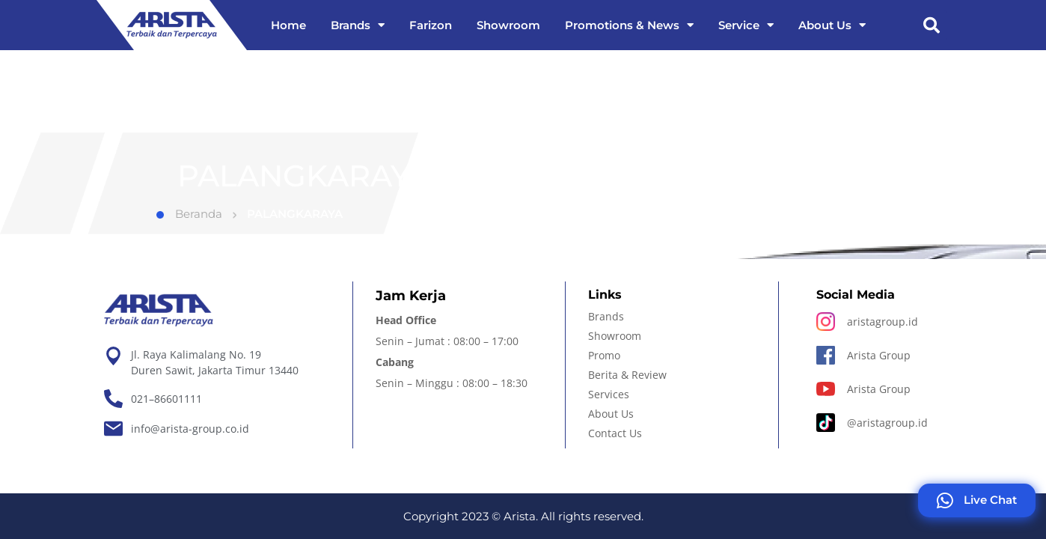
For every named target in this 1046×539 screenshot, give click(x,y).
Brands (358, 25)
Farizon (430, 25)
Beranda (189, 230)
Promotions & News (629, 25)
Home (288, 25)
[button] (931, 25)
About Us (832, 25)
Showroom (508, 25)
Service (746, 25)
